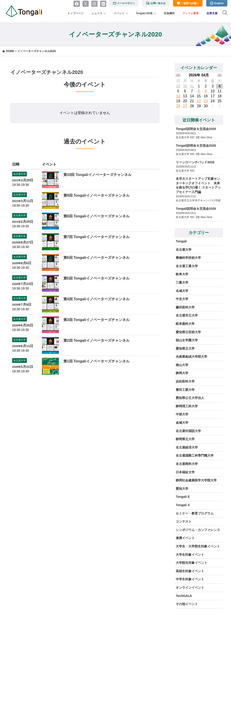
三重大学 (182, 282)
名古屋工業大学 (187, 266)
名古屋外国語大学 (188, 431)
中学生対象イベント (190, 579)
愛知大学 (182, 488)
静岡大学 (182, 373)
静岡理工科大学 (187, 406)
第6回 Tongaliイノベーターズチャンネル (96, 257)
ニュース (97, 13)
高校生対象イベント (190, 571)
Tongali (181, 241)
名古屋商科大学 (187, 464)
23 (206, 101)
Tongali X (183, 505)
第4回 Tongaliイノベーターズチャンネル (96, 299)
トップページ (75, 13)
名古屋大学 (184, 249)
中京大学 (182, 299)
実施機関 (169, 13)
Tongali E (183, 496)
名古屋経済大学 (187, 447)
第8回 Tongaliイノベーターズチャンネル (96, 216)
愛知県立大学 (185, 348)
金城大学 (182, 422)
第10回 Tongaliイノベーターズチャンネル (97, 175)
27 (185, 106)
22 (199, 101)
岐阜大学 (182, 274)
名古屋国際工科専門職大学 (195, 455)
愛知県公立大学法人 (190, 398)
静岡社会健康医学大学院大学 (196, 480)
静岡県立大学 (185, 439)
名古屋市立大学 (187, 315)
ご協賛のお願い (190, 3)
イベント (119, 13)
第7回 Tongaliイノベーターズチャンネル (96, 237)
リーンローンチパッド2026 (195, 162)
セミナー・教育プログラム (195, 513)
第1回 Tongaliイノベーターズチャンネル (96, 361)
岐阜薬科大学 (185, 323)
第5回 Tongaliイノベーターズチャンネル (96, 278)
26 (178, 106)
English (219, 3)
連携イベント (185, 538)
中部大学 (182, 414)
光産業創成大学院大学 (191, 356)
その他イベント (187, 604)
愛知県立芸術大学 (188, 332)
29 (178, 86)
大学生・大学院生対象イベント (198, 546)
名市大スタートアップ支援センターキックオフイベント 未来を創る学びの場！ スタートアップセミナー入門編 (198, 185)
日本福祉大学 (185, 472)
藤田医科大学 (185, 307)
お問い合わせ (158, 3)
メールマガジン (126, 3)
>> (219, 75)
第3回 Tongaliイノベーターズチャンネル (96, 320)
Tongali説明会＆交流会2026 (196, 129)
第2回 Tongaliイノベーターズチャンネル (96, 340)
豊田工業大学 (185, 389)
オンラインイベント (190, 587)
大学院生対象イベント (191, 562)
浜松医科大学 (185, 381)
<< (178, 75)
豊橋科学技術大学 (188, 257)
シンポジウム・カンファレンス (198, 530)
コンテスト (184, 521)
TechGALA (184, 596)
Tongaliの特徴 (144, 13)
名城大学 (182, 291)
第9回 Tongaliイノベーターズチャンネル (96, 195)
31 (192, 86)
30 (185, 86)
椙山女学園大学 (187, 340)
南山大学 (182, 365)
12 (178, 96)
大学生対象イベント (190, 554)
